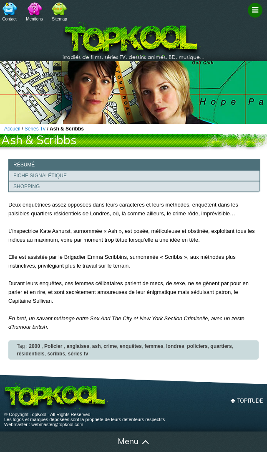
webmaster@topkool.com (57, 424)
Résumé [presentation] (24, 165)
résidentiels (31, 354)
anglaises (77, 346)
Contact (9, 19)
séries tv (78, 354)
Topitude (250, 400)
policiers (197, 346)
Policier (53, 346)
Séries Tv (35, 129)
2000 (34, 346)
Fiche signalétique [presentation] (40, 176)
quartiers (221, 346)
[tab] (134, 164)
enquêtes (131, 346)
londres (175, 346)
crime (110, 346)
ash (96, 346)
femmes (153, 346)
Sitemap (59, 19)
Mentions (34, 19)
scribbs (56, 354)
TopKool (133, 38)
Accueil (20, 442)
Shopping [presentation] (26, 186)
